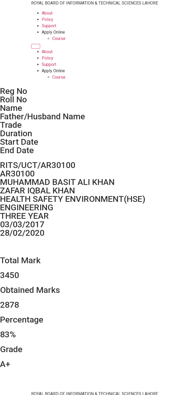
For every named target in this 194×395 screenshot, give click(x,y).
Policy (47, 19)
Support (49, 25)
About (47, 13)
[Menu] (35, 46)
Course (58, 38)
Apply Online (53, 32)
